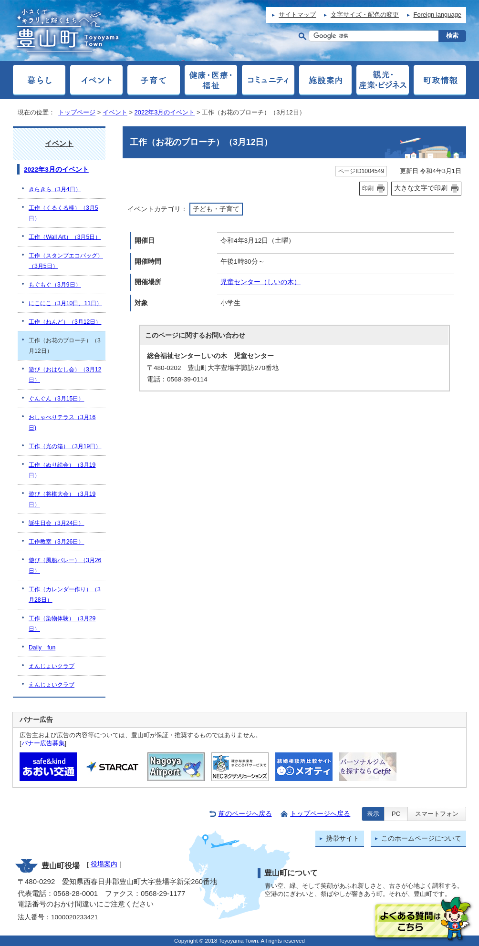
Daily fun (42, 647)
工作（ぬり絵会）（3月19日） (62, 470)
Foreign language (437, 14)
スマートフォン (436, 813)
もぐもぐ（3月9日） (55, 284)
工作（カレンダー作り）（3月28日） (65, 594)
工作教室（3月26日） (56, 541)
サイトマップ (297, 14)
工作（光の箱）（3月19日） (65, 446)
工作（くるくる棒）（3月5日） (63, 213)
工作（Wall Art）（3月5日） (65, 237)
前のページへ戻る (245, 813)
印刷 (368, 188)
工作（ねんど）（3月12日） (65, 322)
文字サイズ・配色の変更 (365, 14)
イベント (115, 112)
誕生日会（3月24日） (56, 523)
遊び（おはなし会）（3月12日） (65, 374)
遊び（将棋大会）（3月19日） (62, 499)
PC (396, 813)
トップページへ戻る (320, 813)
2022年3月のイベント (165, 112)
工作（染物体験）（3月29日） (62, 623)
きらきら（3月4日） (55, 189)
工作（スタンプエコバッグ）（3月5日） (66, 260)
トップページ (76, 112)
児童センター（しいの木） (260, 282)
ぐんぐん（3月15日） (56, 398)
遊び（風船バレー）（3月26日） (65, 565)
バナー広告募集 (43, 743)
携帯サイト (342, 838)
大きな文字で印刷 (421, 188)
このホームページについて (421, 838)
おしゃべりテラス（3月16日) (62, 422)
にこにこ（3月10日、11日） (65, 303)
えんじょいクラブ (51, 666)
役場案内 (104, 864)
